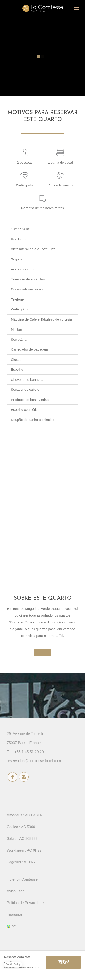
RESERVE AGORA (63, 962)
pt (14, 926)
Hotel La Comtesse (22, 879)
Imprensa (14, 914)
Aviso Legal (16, 891)
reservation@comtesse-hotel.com (34, 761)
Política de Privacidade (25, 903)
